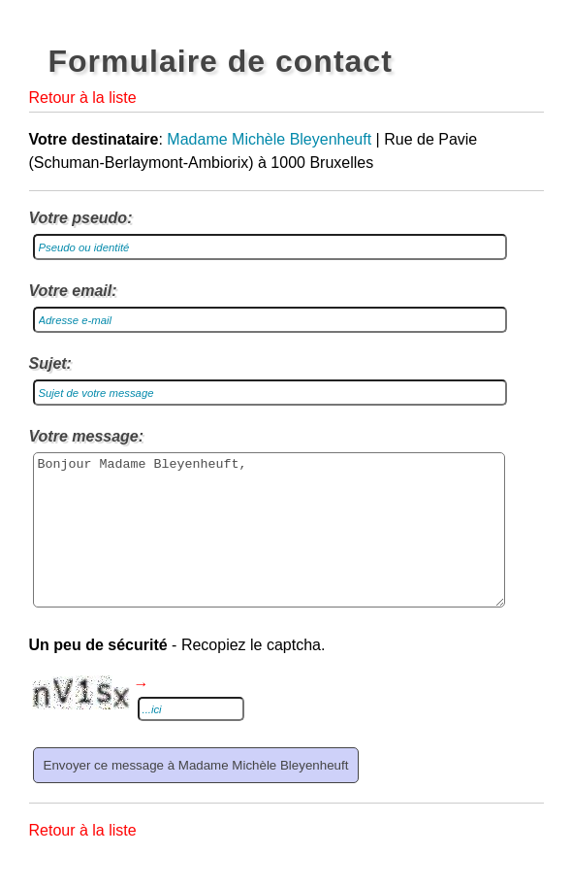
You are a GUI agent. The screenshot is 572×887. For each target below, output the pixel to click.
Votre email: (73, 290)
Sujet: (50, 363)
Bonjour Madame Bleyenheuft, (269, 544)
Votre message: (86, 436)
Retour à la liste (83, 97)
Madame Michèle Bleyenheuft (269, 139)
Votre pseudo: (81, 218)
